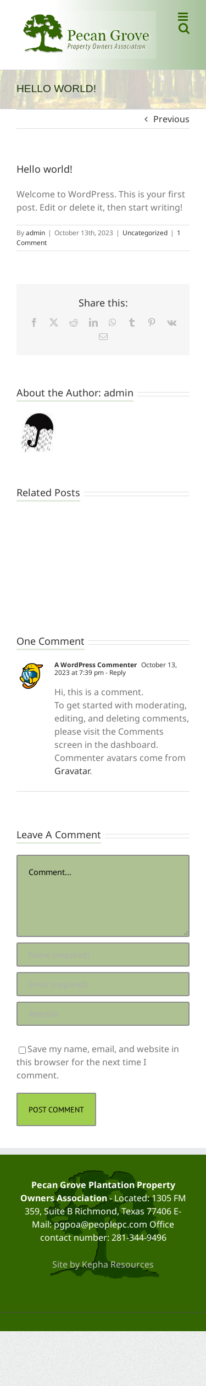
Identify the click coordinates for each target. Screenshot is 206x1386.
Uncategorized (145, 232)
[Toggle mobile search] (184, 28)
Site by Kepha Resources (103, 1264)
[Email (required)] (103, 984)
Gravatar (72, 771)
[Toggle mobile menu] (184, 16)
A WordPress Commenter (95, 664)
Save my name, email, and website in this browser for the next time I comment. (97, 1062)
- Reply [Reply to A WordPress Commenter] (115, 672)
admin (35, 232)
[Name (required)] (103, 954)
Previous (171, 119)
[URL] (103, 1014)
